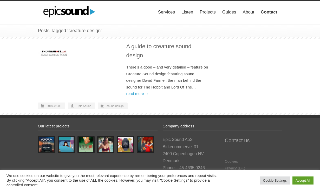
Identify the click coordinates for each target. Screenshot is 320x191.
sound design (115, 105)
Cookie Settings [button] (275, 180)
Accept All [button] (303, 180)
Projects (207, 12)
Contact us (237, 140)
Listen (187, 12)
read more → (137, 93)
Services (166, 12)
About (248, 12)
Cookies (231, 161)
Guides (229, 12)
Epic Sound (84, 105)
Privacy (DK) (235, 168)
